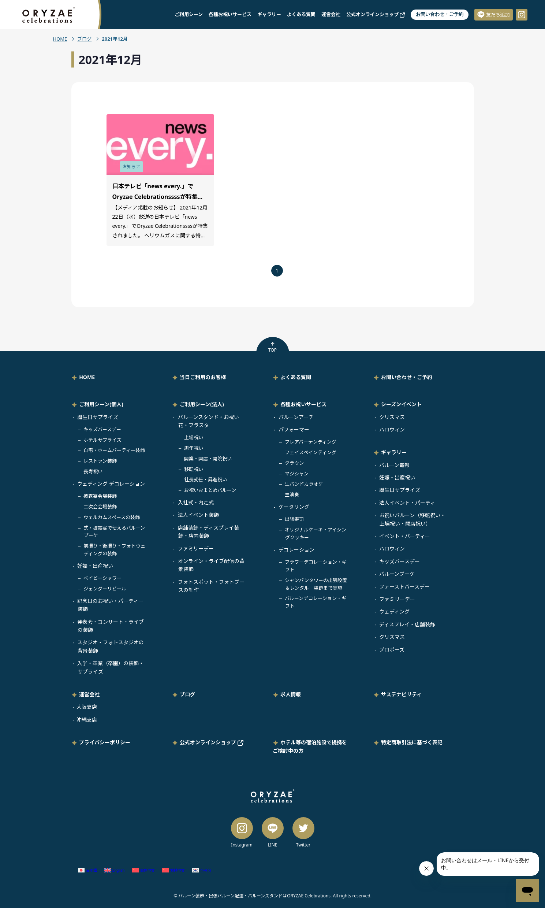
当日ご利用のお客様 (203, 377)
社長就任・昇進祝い (205, 479)
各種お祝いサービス (230, 14)
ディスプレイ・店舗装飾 (407, 624)
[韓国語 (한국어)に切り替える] (201, 870)
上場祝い (193, 437)
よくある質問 (301, 14)
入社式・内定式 (196, 502)
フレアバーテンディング (310, 441)
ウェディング (394, 611)
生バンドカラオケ (304, 484)
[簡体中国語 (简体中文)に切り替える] (143, 870)
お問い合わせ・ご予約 (439, 14)
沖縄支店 (86, 719)
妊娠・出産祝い (95, 565)
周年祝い (193, 448)
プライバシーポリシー (104, 742)
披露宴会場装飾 (100, 496)
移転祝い (193, 469)
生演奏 (292, 494)
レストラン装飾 (100, 460)
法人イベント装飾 (198, 514)
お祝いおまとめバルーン (210, 490)
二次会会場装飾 (100, 506)
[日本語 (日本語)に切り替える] (87, 870)
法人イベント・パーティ (407, 502)
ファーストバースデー (404, 586)
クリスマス (392, 417)
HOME (60, 39)
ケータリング (294, 506)
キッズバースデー (102, 429)
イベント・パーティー (404, 536)
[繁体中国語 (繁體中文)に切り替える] (173, 870)
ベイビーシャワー (102, 578)
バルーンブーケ (397, 573)
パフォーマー (294, 429)
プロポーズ (391, 649)
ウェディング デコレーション (111, 483)
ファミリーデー (196, 548)
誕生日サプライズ (97, 417)
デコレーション (296, 549)
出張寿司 (294, 519)
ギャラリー (269, 14)
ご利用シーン (189, 14)
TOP (272, 347)
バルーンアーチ (296, 417)
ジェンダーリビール (104, 588)
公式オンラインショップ (375, 14)
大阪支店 (86, 706)
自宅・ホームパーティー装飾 (114, 450)
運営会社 (330, 14)
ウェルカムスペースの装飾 (111, 517)
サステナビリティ (401, 694)
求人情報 (290, 694)
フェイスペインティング (310, 452)
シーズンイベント (401, 404)
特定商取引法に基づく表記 (412, 742)
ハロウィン (392, 429)
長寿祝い (92, 471)
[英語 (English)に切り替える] (114, 870)
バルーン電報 (394, 465)
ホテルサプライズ (102, 440)
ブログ (84, 39)
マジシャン (297, 473)
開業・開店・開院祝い (208, 458)
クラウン (294, 463)
